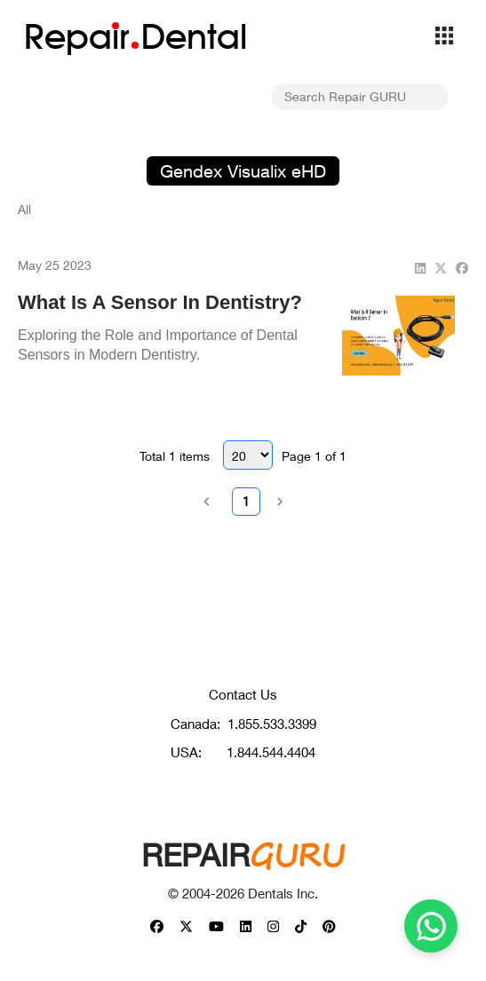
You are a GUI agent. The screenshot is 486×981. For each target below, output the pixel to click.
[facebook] (462, 267)
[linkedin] (420, 267)
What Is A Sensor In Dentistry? (160, 302)
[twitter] (440, 267)
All (24, 209)
